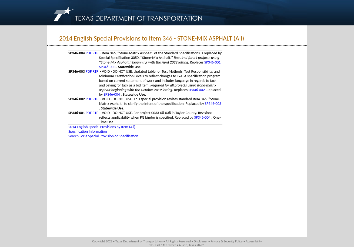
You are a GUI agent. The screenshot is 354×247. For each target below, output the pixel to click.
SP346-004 (112, 94)
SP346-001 (212, 62)
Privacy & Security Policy (227, 241)
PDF (89, 53)
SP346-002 (197, 90)
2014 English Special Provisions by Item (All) (101, 127)
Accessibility (254, 241)
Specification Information (87, 131)
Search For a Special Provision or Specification (103, 136)
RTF (95, 53)
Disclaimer (201, 241)
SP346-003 (107, 67)
